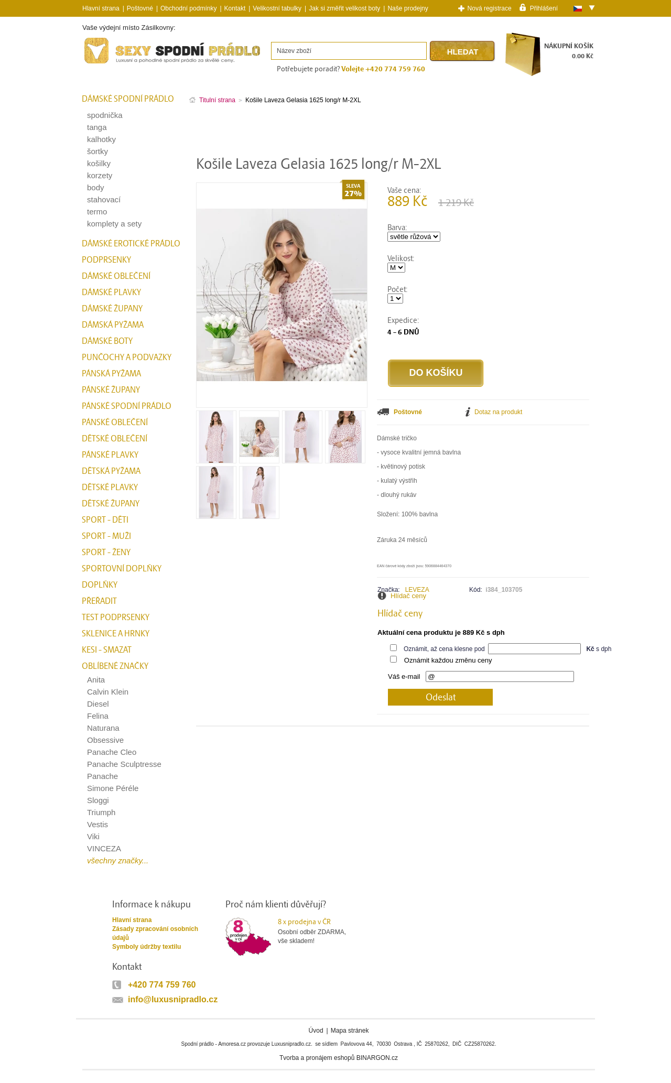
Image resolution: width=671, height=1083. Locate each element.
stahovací (104, 199)
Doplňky (99, 585)
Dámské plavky (111, 292)
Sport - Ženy (106, 552)
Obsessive (105, 740)
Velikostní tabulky (277, 8)
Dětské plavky (110, 487)
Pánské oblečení (115, 422)
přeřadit (99, 601)
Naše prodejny (407, 8)
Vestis (97, 824)
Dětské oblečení (114, 439)
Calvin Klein (107, 692)
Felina (98, 716)
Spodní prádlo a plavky (110, 63)
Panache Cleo (111, 752)
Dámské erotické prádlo (131, 244)
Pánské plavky (110, 455)
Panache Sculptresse (124, 764)
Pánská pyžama (111, 374)
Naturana (103, 728)
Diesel (98, 704)
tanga (97, 127)
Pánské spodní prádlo (126, 406)
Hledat (463, 51)
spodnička (105, 115)
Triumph (101, 812)
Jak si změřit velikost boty (344, 8)
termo (97, 211)
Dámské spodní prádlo (128, 99)
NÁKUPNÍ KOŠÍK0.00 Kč (568, 51)
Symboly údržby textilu (146, 946)
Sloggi (98, 800)
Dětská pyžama (111, 471)
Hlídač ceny (408, 596)
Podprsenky (106, 260)
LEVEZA (417, 589)
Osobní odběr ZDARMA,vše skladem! (318, 931)
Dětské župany (110, 504)
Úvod (316, 1030)
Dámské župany (112, 309)
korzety (99, 175)
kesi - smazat (107, 650)
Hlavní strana (131, 920)
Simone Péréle (112, 788)
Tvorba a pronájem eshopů (316, 1058)
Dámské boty (107, 341)
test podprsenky (115, 617)
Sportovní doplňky (121, 569)
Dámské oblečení (116, 276)
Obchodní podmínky (188, 8)
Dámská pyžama (113, 325)
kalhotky (101, 139)
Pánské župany (111, 390)
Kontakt (235, 8)
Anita (96, 680)
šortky (97, 151)
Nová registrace (490, 8)
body (95, 187)
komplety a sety (114, 224)
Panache (102, 776)
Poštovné (140, 8)
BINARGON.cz (377, 1058)
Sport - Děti (105, 520)
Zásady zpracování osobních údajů (155, 933)
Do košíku (435, 372)
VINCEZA (104, 848)
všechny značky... (117, 860)
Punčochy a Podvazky (126, 357)
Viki (93, 836)
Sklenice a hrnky (115, 634)
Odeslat (441, 697)
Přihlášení (544, 8)
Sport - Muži (106, 536)
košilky (99, 163)
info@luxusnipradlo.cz (173, 999)
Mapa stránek (350, 1030)
